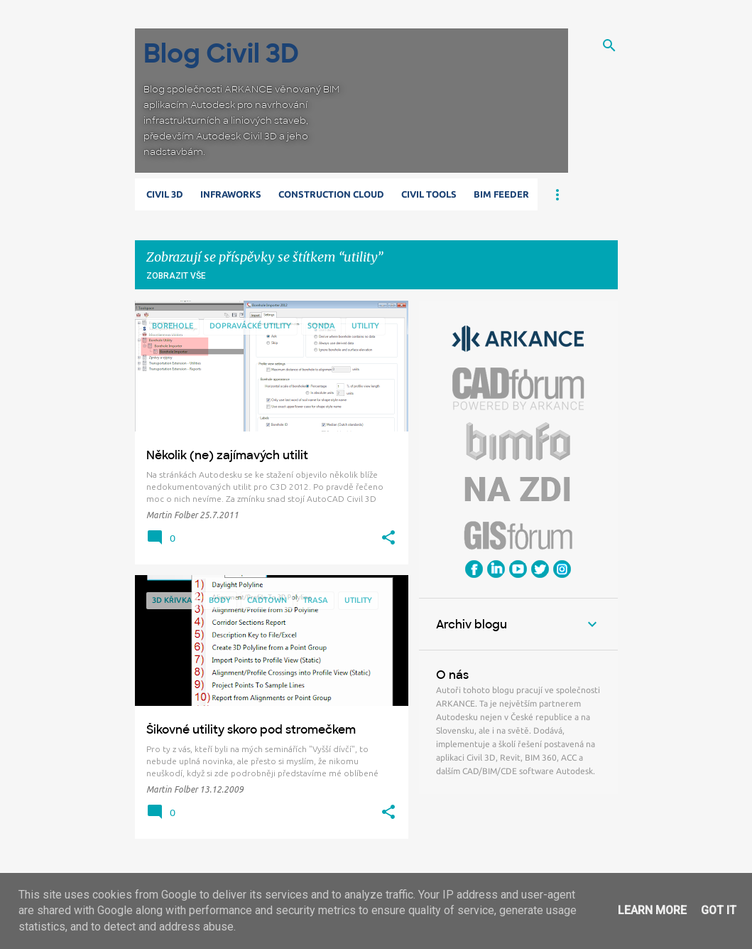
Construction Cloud (331, 194)
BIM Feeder (501, 194)
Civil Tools (429, 194)
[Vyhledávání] (609, 45)
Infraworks (230, 194)
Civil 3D (164, 194)
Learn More (652, 910)
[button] (388, 538)
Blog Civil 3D (221, 53)
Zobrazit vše (176, 276)
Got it (718, 910)
